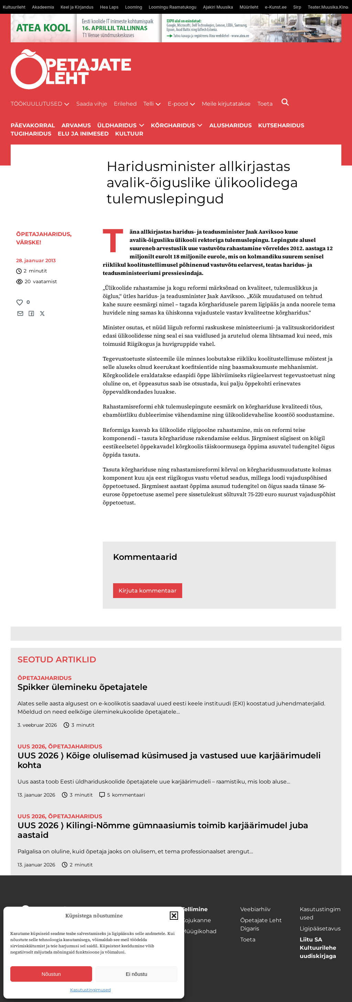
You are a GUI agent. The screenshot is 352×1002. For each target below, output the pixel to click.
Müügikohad (199, 931)
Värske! (28, 242)
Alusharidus (230, 125)
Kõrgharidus (173, 125)
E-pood (178, 103)
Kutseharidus (281, 125)
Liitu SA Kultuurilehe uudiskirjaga (318, 947)
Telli (148, 103)
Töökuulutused (36, 103)
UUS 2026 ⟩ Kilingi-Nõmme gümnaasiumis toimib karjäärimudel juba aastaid (163, 830)
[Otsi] (285, 102)
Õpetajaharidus (43, 234)
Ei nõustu (136, 974)
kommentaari (122, 795)
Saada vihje (91, 103)
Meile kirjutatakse (226, 103)
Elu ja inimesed (83, 133)
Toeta (265, 103)
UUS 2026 (31, 746)
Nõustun (51, 974)
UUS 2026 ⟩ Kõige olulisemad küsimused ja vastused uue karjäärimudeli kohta (169, 760)
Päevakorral (33, 125)
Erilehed (125, 103)
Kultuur (129, 133)
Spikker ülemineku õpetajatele (84, 687)
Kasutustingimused (90, 989)
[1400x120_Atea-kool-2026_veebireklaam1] (176, 28)
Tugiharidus (31, 133)
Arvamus (76, 125)
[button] (173, 915)
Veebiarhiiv (255, 909)
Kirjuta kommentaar (148, 590)
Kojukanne (196, 920)
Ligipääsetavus (320, 928)
